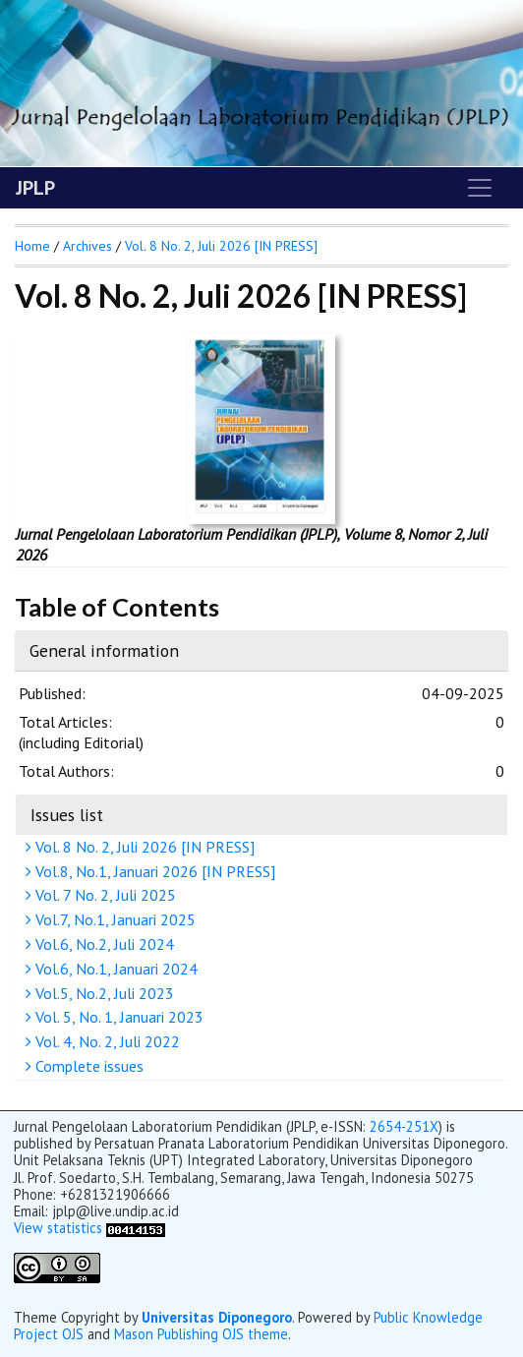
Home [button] (32, 246)
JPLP (35, 188)
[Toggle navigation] (479, 187)
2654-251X (404, 1126)
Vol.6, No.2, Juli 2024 (102, 944)
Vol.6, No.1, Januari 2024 (114, 968)
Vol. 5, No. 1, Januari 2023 (116, 1017)
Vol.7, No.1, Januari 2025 (113, 919)
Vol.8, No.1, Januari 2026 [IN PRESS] (152, 871)
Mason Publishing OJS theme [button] (201, 1334)
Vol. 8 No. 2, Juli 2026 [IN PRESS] (142, 846)
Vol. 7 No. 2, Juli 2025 (103, 895)
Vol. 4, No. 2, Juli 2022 (105, 1041)
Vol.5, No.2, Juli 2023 (102, 993)
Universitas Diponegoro (217, 1317)
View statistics (58, 1227)
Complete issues (87, 1066)
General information (104, 650)
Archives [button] (87, 246)
